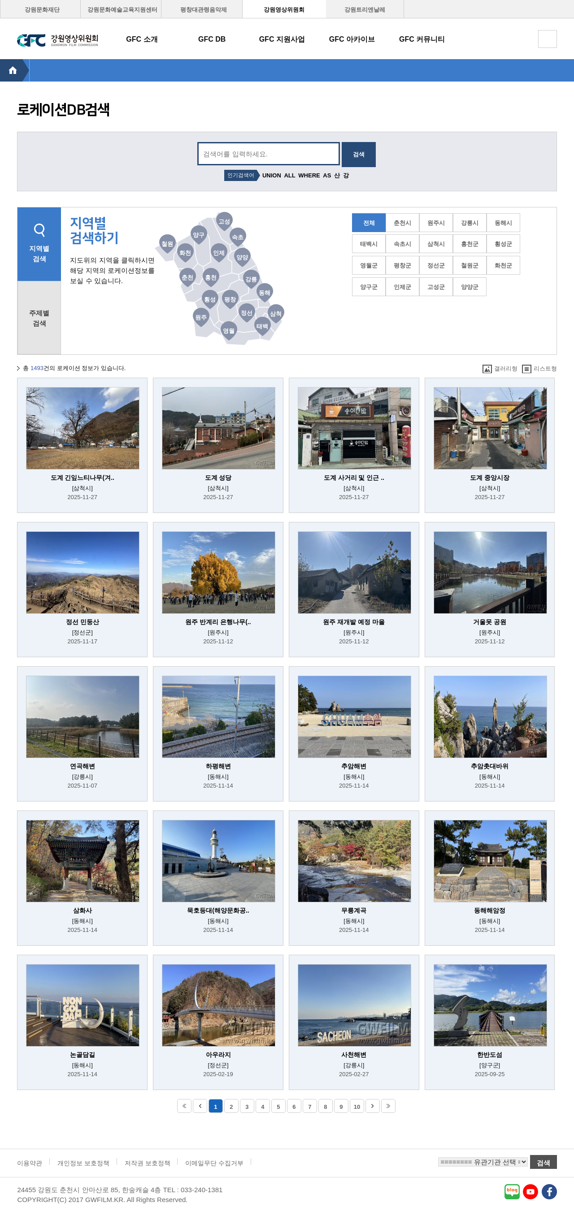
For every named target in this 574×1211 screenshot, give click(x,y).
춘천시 (402, 223)
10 (357, 1106)
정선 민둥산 (82, 621)
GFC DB (212, 39)
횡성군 (503, 244)
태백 (262, 326)
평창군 (402, 265)
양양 (242, 257)
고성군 (436, 287)
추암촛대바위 (490, 766)
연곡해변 (82, 766)
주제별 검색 (39, 318)
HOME (14, 70)
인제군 (402, 287)
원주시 (436, 223)
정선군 (436, 265)
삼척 (276, 313)
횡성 (210, 299)
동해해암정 (489, 910)
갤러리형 (500, 369)
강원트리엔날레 (364, 9)
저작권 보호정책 (147, 1163)
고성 (224, 221)
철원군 (469, 265)
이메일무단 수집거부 (214, 1163)
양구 (198, 235)
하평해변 (218, 766)
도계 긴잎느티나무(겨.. (82, 477)
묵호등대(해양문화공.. (218, 910)
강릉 (251, 279)
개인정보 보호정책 (83, 1163)
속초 (238, 237)
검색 (359, 154)
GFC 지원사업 (282, 39)
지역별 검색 (39, 254)
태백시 (369, 244)
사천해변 (353, 1054)
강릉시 (469, 223)
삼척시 (436, 244)
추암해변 (353, 766)
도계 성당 (218, 477)
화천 (185, 253)
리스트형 (539, 369)
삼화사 (82, 910)
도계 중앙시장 (489, 477)
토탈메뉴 (547, 39)
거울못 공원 (489, 621)
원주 (201, 317)
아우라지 (218, 1054)
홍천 (211, 277)
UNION (271, 175)
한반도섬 (489, 1054)
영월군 (369, 265)
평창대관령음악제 (203, 9)
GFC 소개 (141, 39)
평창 (230, 299)
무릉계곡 (353, 910)
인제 (219, 253)
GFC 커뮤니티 (422, 39)
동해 (264, 292)
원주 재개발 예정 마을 (354, 621)
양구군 (369, 287)
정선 (246, 313)
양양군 (469, 287)
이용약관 (29, 1163)
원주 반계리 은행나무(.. (218, 621)
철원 (167, 244)
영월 (229, 331)
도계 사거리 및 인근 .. (354, 477)
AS (327, 175)
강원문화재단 (42, 9)
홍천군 (469, 244)
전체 (369, 223)
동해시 (503, 223)
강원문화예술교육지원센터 (122, 9)
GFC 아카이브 (352, 39)
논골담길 (82, 1054)
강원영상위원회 (284, 9)
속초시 (402, 244)
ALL (289, 175)
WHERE (309, 175)
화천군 (503, 265)
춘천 (187, 277)
